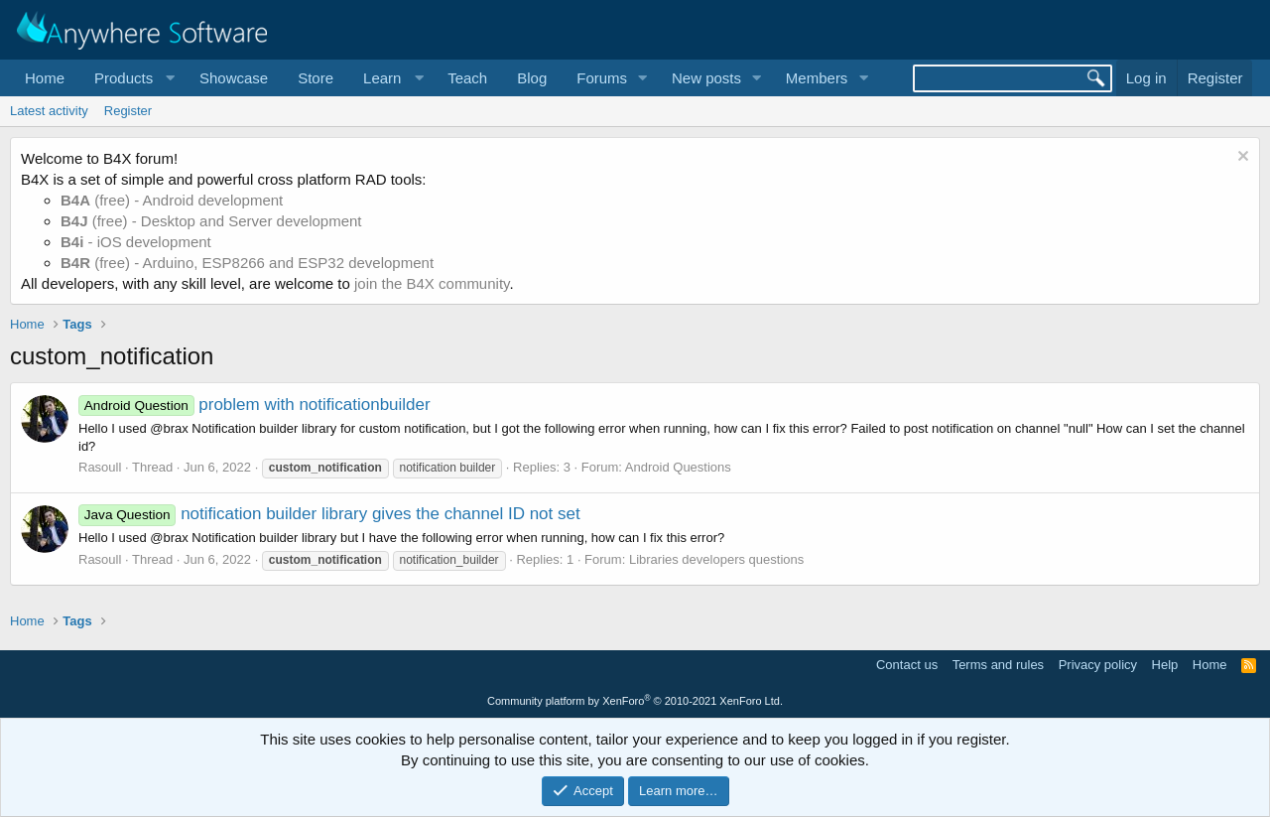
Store (315, 77)
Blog (532, 77)
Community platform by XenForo (635, 701)
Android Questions (678, 467)
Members (817, 77)
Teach (467, 77)
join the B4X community (431, 283)
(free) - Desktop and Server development (211, 220)
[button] (132, 78)
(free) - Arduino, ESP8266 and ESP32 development (247, 262)
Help (1165, 664)
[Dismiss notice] (1240, 158)
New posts (706, 77)
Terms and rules (998, 664)
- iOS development (136, 241)
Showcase (233, 77)
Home (44, 77)
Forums (601, 77)
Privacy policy (1098, 664)
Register (128, 110)
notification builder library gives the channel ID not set (329, 513)
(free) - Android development (172, 200)
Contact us (907, 664)
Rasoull (99, 467)
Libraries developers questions (716, 559)
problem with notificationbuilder (254, 404)
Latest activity (49, 110)
